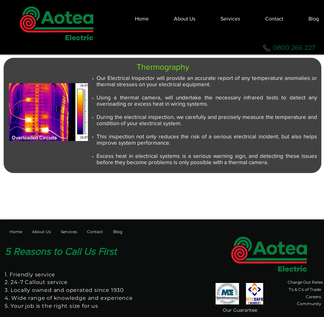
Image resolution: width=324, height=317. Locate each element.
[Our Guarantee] (240, 310)
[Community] (309, 303)
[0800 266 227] (294, 47)
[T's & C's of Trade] (304, 289)
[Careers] (313, 297)
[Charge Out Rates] (305, 282)
